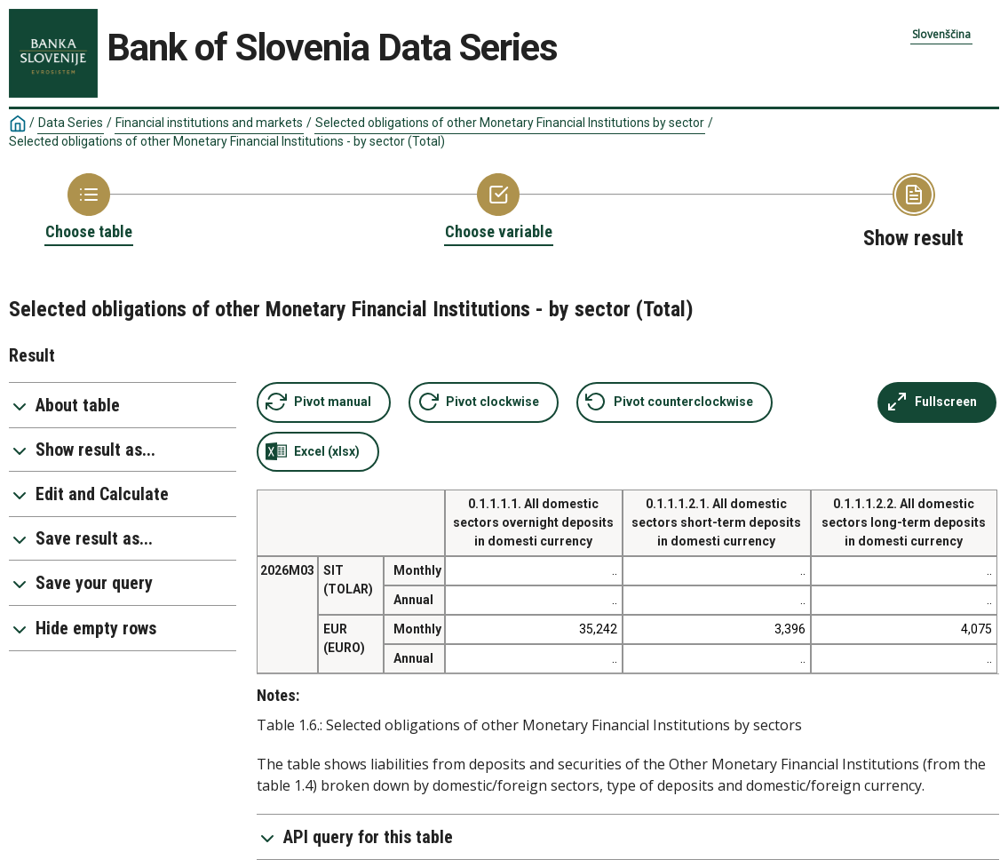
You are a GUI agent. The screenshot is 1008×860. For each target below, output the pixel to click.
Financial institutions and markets (209, 122)
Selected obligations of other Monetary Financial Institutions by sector (509, 122)
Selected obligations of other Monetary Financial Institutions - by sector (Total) (227, 141)
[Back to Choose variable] (498, 207)
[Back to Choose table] (88, 207)
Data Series (70, 122)
